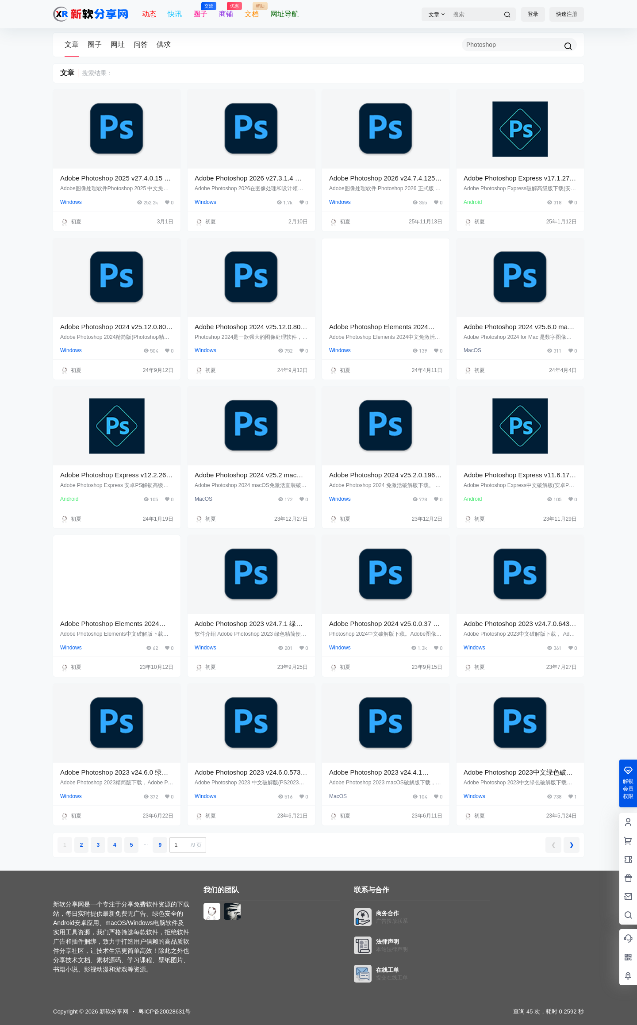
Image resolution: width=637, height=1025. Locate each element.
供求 (164, 44)
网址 (118, 44)
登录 (533, 14)
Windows (71, 202)
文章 (72, 44)
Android (473, 202)
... (145, 843)
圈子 (95, 44)
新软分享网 (113, 1011)
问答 (141, 44)
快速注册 (566, 14)
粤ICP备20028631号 (164, 1011)
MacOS (472, 350)
